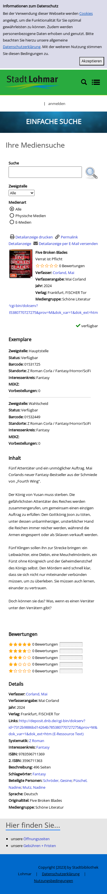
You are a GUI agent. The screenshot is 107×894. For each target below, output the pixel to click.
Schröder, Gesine (57, 780)
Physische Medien (30, 215)
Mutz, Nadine (34, 787)
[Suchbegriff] (45, 172)
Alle (18, 209)
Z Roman (36, 740)
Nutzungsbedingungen (53, 880)
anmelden (56, 103)
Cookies (86, 13)
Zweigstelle (18, 186)
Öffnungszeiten (36, 838)
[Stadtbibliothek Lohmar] (32, 82)
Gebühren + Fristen (39, 845)
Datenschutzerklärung (22, 46)
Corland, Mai (63, 272)
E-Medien (23, 222)
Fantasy (43, 747)
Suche (14, 163)
